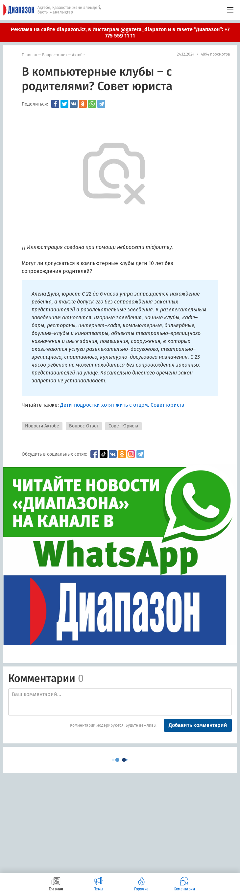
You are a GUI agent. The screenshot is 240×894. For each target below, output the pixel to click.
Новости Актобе (42, 426)
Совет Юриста (123, 426)
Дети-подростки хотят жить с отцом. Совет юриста (122, 405)
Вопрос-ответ (54, 55)
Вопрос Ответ (84, 426)
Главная (29, 55)
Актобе (78, 55)
